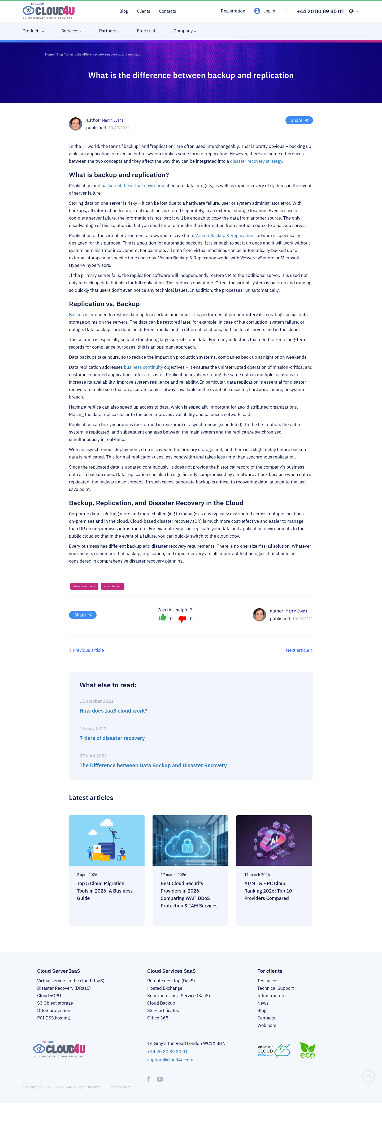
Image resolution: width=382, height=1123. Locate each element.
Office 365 (157, 1018)
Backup (76, 315)
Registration (233, 11)
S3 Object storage (55, 1003)
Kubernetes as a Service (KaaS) (178, 995)
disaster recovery (84, 586)
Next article (297, 650)
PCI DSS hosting (53, 1018)
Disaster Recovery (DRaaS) (64, 988)
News (263, 1003)
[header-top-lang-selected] (353, 11)
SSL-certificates (163, 1010)
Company (183, 31)
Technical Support (275, 988)
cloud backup (112, 586)
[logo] (49, 11)
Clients (143, 11)
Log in (269, 11)
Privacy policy (121, 1087)
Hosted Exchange (164, 988)
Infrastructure (271, 995)
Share (296, 120)
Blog (123, 11)
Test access (269, 981)
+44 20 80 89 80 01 (320, 11)
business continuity (143, 367)
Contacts (167, 11)
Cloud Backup (161, 1003)
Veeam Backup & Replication (224, 235)
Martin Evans (296, 611)
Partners (107, 31)
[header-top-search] (286, 11)
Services (69, 31)
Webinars (266, 1025)
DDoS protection (53, 1010)
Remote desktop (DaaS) (171, 981)
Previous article (88, 650)
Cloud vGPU (49, 995)
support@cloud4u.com (170, 1060)
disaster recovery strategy (256, 161)
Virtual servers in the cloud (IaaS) (71, 981)
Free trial (146, 31)
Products (32, 31)
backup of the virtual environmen (134, 185)
